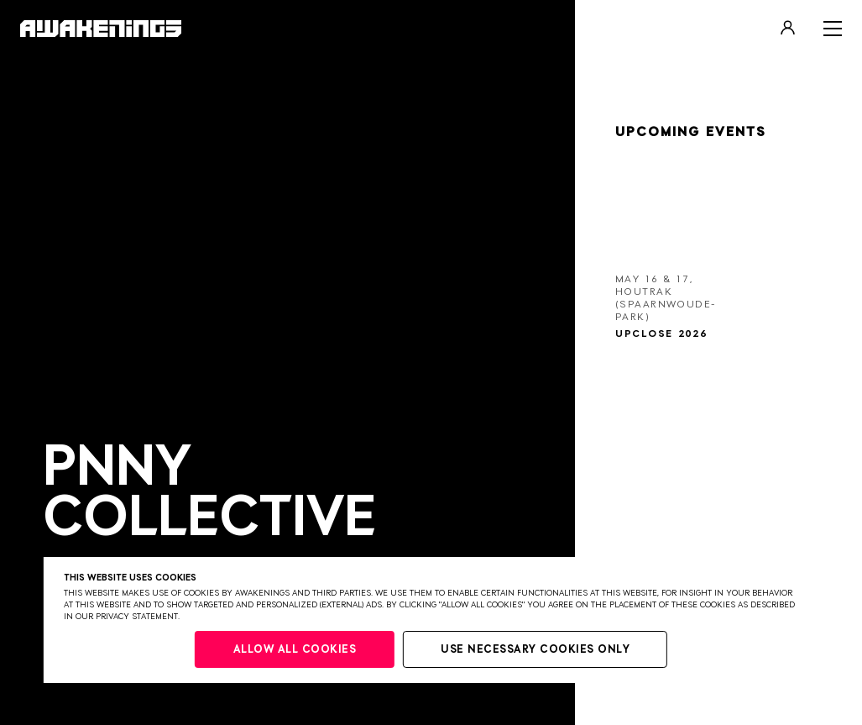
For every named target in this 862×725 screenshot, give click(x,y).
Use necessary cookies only (535, 649)
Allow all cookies (295, 649)
